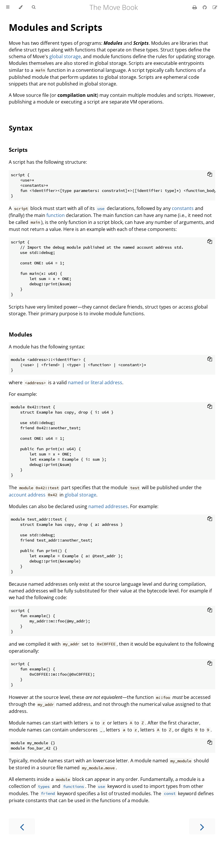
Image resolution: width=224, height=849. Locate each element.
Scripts (18, 149)
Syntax (21, 128)
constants (183, 208)
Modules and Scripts (55, 27)
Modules (20, 334)
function (55, 215)
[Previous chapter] (22, 826)
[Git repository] (205, 7)
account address (27, 495)
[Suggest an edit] (215, 7)
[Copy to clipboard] (210, 174)
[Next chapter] (202, 826)
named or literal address (95, 382)
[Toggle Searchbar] (33, 7)
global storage (65, 56)
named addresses (108, 506)
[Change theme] (20, 7)
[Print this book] (195, 7)
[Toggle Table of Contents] (7, 7)
